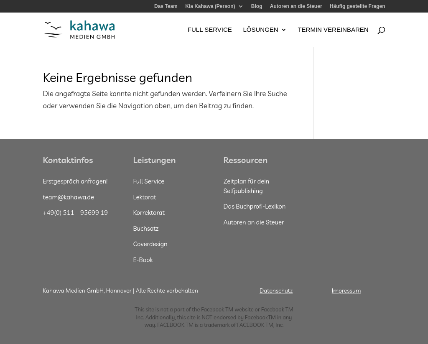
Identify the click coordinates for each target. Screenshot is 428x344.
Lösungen (260, 30)
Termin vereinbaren (333, 30)
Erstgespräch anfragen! (75, 181)
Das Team (166, 6)
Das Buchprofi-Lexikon (255, 206)
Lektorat (144, 197)
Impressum (346, 290)
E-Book (143, 260)
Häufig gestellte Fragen (357, 6)
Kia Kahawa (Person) (210, 6)
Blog (256, 6)
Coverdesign (150, 244)
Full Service (210, 30)
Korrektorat (149, 213)
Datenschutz (276, 290)
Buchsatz (145, 228)
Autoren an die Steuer (296, 6)
